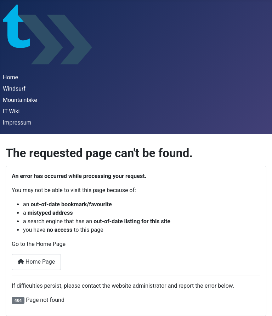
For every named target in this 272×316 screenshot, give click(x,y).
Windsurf (14, 88)
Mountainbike (20, 100)
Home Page (36, 261)
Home (10, 77)
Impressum (17, 122)
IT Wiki (11, 111)
